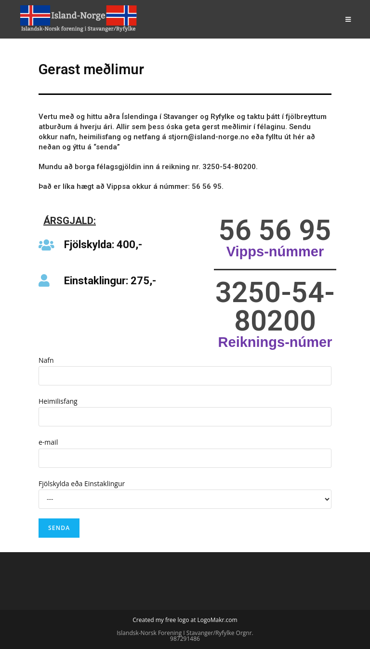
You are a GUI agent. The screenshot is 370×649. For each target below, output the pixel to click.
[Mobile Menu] (348, 19)
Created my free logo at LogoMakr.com (184, 620)
